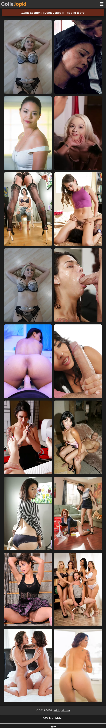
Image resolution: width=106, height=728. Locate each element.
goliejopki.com (61, 710)
